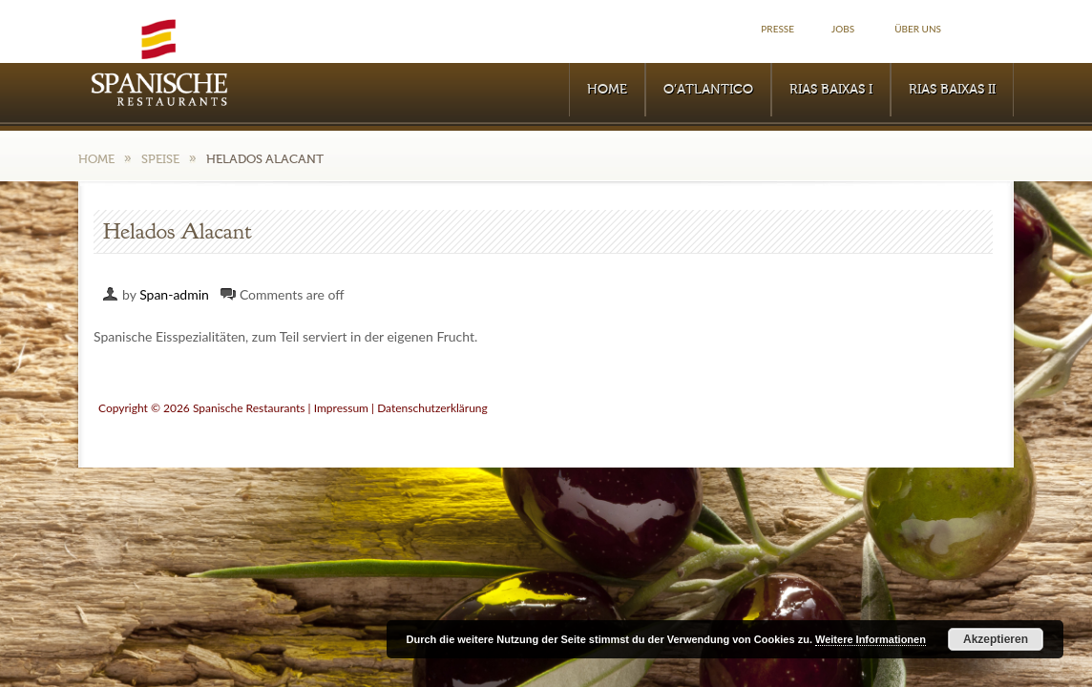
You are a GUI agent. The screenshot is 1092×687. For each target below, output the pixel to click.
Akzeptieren (995, 639)
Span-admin (174, 294)
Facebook (993, 29)
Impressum (341, 408)
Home (607, 89)
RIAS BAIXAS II (952, 89)
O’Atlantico (708, 89)
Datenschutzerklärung (432, 408)
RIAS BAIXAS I (830, 89)
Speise (160, 159)
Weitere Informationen (870, 639)
